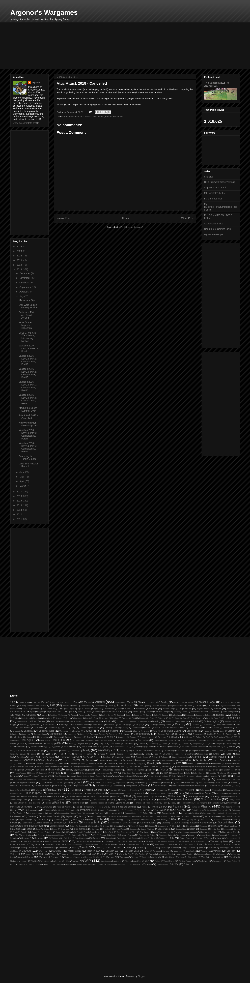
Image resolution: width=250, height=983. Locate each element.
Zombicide (121, 864)
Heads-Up (118, 116)
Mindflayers (37, 790)
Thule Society (108, 844)
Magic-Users (121, 782)
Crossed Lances (147, 737)
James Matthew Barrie (85, 776)
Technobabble (231, 838)
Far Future (168, 751)
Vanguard (167, 851)
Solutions (95, 829)
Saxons (13, 822)
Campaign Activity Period (161, 724)
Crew (100, 737)
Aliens (128, 708)
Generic (90, 760)
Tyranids (202, 848)
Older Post (187, 218)
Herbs (205, 766)
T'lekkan (144, 838)
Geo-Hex (103, 760)
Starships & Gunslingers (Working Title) (53, 835)
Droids (164, 743)
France (227, 754)
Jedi (116, 776)
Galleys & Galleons (160, 757)
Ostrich (161, 800)
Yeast (85, 864)
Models (89, 790)
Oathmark (90, 796)
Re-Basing (99, 813)
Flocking (119, 754)
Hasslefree (135, 766)
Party (165, 803)
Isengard (14, 776)
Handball (228, 763)
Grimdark (111, 763)
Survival (25, 838)
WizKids (137, 861)
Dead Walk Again (92, 740)
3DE (175, 702)
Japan (99, 776)
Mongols (114, 790)
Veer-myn (178, 851)
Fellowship (181, 751)
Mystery (113, 793)
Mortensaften (217, 790)
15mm (76, 702)
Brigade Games (182, 721)
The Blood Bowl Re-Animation (217, 84)
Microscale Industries (180, 786)
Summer (193, 835)
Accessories (85, 705)
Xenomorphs (58, 864)
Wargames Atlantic (166, 854)
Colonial (231, 731)
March (23, 486)
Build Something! (213, 198)
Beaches (59, 718)
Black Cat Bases (181, 718)
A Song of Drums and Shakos (33, 705)
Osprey (111, 799)
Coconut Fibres (211, 731)
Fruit (77, 757)
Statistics (75, 835)
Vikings (38, 853)
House (237, 769)
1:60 (27, 702)
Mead (69, 785)
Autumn (64, 715)
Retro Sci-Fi (176, 816)
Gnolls (181, 760)
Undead (26, 850)
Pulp (166, 810)
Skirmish (214, 826)
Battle (15, 718)
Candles (219, 725)
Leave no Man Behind (134, 779)
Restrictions (148, 816)
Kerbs (174, 776)
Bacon (128, 715)
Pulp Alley (181, 810)
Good (234, 760)
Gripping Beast (145, 763)
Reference (207, 813)
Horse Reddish (203, 770)
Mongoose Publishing (129, 790)
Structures (163, 835)
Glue (174, 760)
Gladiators (165, 760)
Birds (152, 718)
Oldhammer (175, 796)
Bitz (170, 718)
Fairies (64, 751)
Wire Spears (106, 861)
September (25, 287)
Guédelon (166, 763)
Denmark (191, 740)
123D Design (64, 702)
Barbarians (176, 715)
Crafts (90, 737)
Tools (199, 844)
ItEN (50, 776)
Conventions (98, 116)
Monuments (162, 790)
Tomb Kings (159, 844)
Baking (148, 715)
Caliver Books (97, 724)
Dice (22, 743)
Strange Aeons (126, 835)
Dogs (71, 743)
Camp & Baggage (124, 725)
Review (196, 816)
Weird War (156, 857)
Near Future (205, 793)
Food (156, 754)
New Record (15, 796)
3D (139, 702)
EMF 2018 (97, 747)
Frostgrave (65, 757)
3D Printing (162, 702)
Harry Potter (70, 766)
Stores (113, 835)
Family (86, 750)
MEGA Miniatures (102, 786)
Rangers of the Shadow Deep (69, 813)
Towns (217, 844)
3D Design (150, 702)
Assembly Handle (180, 712)
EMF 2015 (86, 747)
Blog (208, 718)
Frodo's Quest (47, 757)
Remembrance (231, 813)
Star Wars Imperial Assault (185, 832)
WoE (147, 861)
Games (196, 756)
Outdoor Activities (211, 799)
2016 (19, 496)
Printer (139, 810)
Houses (32, 773)
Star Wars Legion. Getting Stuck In (28, 306)
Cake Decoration (80, 724)
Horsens (215, 770)
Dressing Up (153, 743)
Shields (106, 826)
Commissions (40, 734)
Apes (32, 711)
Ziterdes (110, 864)
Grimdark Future (126, 763)
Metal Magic (161, 785)
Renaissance (16, 816)
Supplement (232, 835)
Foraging (177, 754)
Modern (101, 790)
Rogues (36, 820)
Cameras (110, 725)
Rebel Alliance (149, 813)
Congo (82, 734)
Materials (26, 786)
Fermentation (232, 751)
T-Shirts (135, 838)
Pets (77, 807)
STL (94, 835)
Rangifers (88, 813)
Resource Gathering (98, 816)
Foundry (215, 754)
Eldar (66, 747)
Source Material (120, 829)
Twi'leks (174, 848)
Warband (152, 854)
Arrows (135, 712)
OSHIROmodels (99, 800)
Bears (68, 718)
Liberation (178, 779)
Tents (55, 841)
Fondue (148, 754)
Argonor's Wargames (44, 12)
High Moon (39, 770)
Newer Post (63, 218)
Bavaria (36, 718)
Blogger (141, 976)
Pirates (154, 807)
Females (201, 750)
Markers (234, 783)
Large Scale (81, 779)
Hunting (71, 773)
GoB (189, 760)
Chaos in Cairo (159, 728)
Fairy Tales (75, 751)
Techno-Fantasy (213, 838)
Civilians (114, 731)
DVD (12, 747)
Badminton (138, 715)
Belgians (104, 718)
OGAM (127, 796)
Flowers (130, 754)
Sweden (96, 838)
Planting (194, 807)
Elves (74, 746)
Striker (153, 835)
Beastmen (78, 718)
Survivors (38, 838)
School (87, 823)
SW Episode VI (55, 838)
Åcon (111, 705)
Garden (54, 760)
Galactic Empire (122, 757)
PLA (165, 807)
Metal (144, 785)
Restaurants (136, 816)
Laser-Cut (109, 779)
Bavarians (47, 718)
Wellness (180, 857)
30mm (130, 702)
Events (108, 116)
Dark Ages (27, 740)
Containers (125, 734)
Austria (44, 715)
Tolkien (146, 844)
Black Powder (197, 718)
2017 (19, 491)
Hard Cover (17, 766)
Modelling (76, 790)
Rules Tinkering (116, 820)
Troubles (139, 848)
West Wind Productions (212, 857)
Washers (110, 857)
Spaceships (181, 829)
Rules (100, 819)
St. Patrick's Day (80, 832)
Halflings (205, 763)
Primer (119, 810)
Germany (127, 760)
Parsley (157, 803)
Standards (95, 832)
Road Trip (232, 816)
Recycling (185, 813)
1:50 (20, 702)
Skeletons (190, 826)
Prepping (85, 810)
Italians (35, 776)
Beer (96, 718)
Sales (184, 820)
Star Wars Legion (208, 832)
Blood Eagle (233, 718)
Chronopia (63, 731)
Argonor (36, 82)
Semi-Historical (57, 826)
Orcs (25, 799)
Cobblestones (193, 731)
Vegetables (191, 851)
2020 (19, 260)
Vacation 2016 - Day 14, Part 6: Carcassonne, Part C (28, 399)
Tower (209, 844)
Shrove (141, 826)
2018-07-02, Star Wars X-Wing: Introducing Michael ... (27, 336)
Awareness (83, 715)
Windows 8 (58, 861)
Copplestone (231, 734)
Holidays (129, 770)
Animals (217, 708)
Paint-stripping (34, 803)
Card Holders (25, 727)
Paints (111, 802)
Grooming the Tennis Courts (27, 457)
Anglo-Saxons (203, 708)
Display (50, 743)
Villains (53, 854)
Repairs (57, 816)
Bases (209, 715)
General (75, 760)
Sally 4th (193, 820)
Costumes (69, 737)
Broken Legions (211, 721)
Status (85, 835)
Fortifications (203, 754)
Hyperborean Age (102, 773)
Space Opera (164, 829)
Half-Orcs (192, 763)
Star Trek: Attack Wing (126, 832)
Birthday (161, 718)
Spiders (237, 829)
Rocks (13, 819)
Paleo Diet (124, 802)
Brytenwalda (34, 725)
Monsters (147, 790)
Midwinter (227, 786)
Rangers (50, 813)
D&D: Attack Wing (222, 737)
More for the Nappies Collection (25, 325)
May (21, 476)
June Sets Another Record (28, 465)
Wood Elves (168, 861)
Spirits (15, 832)
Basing (220, 714)
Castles (95, 727)
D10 (235, 737)
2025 (19, 246)
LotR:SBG (95, 782)
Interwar (223, 773)
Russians (148, 819)
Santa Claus (204, 819)
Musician (100, 793)
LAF (49, 779)
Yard (78, 864)
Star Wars (144, 832)
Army (124, 711)
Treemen (99, 848)
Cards (63, 727)
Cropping (122, 737)
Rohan (45, 819)
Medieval (82, 785)
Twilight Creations (188, 848)
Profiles (149, 810)
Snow (54, 829)
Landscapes (68, 779)
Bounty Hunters (130, 721)
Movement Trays (232, 790)
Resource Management (119, 816)
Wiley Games (45, 861)
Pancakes (139, 803)
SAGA (172, 819)
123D (54, 702)
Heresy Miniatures (219, 766)
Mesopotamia (131, 786)
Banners (165, 715)
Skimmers (203, 826)
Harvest (108, 766)
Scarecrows (27, 823)
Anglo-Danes (185, 708)
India (188, 773)
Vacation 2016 (93, 851)
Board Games (38, 721)
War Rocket (140, 854)
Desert (200, 740)
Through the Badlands (73, 844)
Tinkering (128, 844)
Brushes (23, 725)
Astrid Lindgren (229, 711)
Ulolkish (212, 848)
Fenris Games (217, 751)
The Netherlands (185, 841)
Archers (89, 712)
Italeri (26, 776)
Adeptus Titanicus (176, 706)
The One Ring (201, 841)
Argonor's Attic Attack (215, 187)
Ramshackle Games (36, 813)
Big (133, 718)
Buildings (63, 724)
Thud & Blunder (92, 844)
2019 (19, 264)
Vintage (76, 854)
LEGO (149, 779)
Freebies (21, 757)
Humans (55, 772)
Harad (237, 763)
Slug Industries (230, 826)
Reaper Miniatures (132, 813)
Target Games (186, 838)
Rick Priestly (210, 816)
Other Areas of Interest (180, 799)
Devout (13, 743)
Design (209, 740)
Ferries (13, 754)
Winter (76, 861)
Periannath (232, 803)
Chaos (147, 728)
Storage (103, 835)
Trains (23, 848)
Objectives (104, 796)
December (25, 273)
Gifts (156, 760)
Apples (41, 712)
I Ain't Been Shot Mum (131, 773)
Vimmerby (63, 854)
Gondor (223, 760)
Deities (156, 740)
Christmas (29, 731)
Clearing (136, 731)
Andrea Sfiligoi (169, 708)
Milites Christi (25, 790)
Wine (68, 861)
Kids (223, 776)
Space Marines (147, 829)
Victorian (231, 851)
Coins (222, 731)
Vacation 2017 (113, 851)
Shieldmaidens (93, 826)
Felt (191, 751)
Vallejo (146, 851)
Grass (30, 763)
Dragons (102, 743)
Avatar (73, 715)
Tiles (120, 844)
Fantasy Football (153, 751)
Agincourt (98, 709)
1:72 (34, 702)
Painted (48, 803)
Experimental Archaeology (31, 750)
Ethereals (175, 747)
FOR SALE (166, 754)
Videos (28, 854)
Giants (148, 760)
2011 (19, 519)
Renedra (32, 816)
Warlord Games (25, 857)
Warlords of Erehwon (49, 857)
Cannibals (229, 725)
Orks (76, 800)
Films (69, 754)
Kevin (181, 776)
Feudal (33, 754)
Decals (119, 740)
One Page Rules (196, 796)
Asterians (215, 712)
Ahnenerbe (109, 708)
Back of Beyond (107, 715)
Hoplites (140, 770)
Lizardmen (46, 782)
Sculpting (166, 823)
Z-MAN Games (96, 864)
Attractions (31, 715)
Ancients (153, 708)
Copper (220, 734)
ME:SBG (59, 786)
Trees (108, 847)
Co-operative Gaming (171, 731)
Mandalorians (154, 782)
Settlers (72, 826)
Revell (186, 816)
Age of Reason (84, 708)
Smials (46, 829)
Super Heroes (205, 835)
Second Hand (226, 822)
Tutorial (165, 848)
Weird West (169, 857)
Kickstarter (212, 776)
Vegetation (205, 851)
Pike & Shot (102, 807)
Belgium (114, 718)
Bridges (168, 721)
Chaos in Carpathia (176, 727)
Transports (63, 848)
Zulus (186, 864)
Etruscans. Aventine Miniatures (194, 747)
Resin (81, 816)
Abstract (66, 706)
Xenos (70, 864)
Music (89, 793)
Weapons (124, 857)
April (22, 481)
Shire (124, 826)
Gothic (20, 763)
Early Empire (36, 747)
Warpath (99, 857)
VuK (102, 854)
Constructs (113, 734)
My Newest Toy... (27, 300)
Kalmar (165, 776)
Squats (58, 832)
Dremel (142, 743)
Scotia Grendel (129, 823)
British (195, 721)
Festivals (22, 754)
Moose (173, 790)
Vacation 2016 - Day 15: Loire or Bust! (28, 348)
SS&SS (67, 832)
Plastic (206, 806)
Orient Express (65, 800)
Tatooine (199, 838)
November (25, 278)
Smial (38, 829)
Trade (234, 844)
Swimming (110, 838)
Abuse (74, 706)
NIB (44, 796)
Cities (102, 731)
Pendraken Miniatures (187, 803)
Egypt (46, 747)
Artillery (150, 712)
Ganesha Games (33, 760)
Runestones (136, 820)
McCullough (39, 786)
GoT (12, 763)
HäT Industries (151, 766)
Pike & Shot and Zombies (123, 807)
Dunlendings (231, 743)
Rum (126, 820)
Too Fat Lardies (187, 844)
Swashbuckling (81, 838)
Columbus (14, 734)
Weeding (134, 857)
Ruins (90, 819)
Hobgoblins (118, 770)
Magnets (134, 782)
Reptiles (69, 816)
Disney (38, 743)
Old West (157, 796)
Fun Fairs (87, 757)
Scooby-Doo (113, 823)
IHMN (156, 773)
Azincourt (94, 715)
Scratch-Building (148, 822)
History (69, 769)
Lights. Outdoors (191, 779)
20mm (87, 702)
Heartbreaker (182, 766)
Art (142, 712)
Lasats (100, 779)
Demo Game (167, 740)
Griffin (83, 763)
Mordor (182, 790)
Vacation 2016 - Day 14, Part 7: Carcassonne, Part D (28, 386)
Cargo (73, 727)
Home (125, 218)
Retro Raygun (162, 816)
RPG (82, 819)
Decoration (143, 740)
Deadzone (107, 740)
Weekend (145, 857)
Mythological (124, 793)
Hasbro (124, 766)
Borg (119, 721)
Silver (174, 826)
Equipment (147, 746)
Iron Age (233, 773)
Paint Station (18, 803)
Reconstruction (169, 813)
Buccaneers (48, 724)
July (21, 296)
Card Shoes (39, 727)
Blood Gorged (22, 721)
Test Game (109, 841)
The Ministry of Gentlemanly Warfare (159, 841)
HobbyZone (106, 770)
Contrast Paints (164, 734)
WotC (12, 864)
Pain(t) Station (234, 800)
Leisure (158, 779)
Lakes (58, 779)
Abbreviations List (213, 223)
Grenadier (74, 763)
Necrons (219, 793)
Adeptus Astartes (159, 706)
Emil (106, 746)
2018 (19, 269)
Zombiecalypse (134, 864)
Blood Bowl (218, 718)
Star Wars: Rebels (231, 832)
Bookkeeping (96, 721)
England (135, 746)
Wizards (128, 861)
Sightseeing (163, 826)
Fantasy (104, 750)
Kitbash (19, 779)
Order (35, 800)
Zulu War (174, 864)
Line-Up (205, 779)
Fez (42, 754)
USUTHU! (57, 851)
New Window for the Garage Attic (28, 424)
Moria (191, 790)
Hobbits (93, 769)
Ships (116, 826)
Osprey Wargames (144, 799)
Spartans (203, 829)
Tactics (162, 838)
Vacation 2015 (74, 851)
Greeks (61, 763)
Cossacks (58, 737)
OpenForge (224, 796)
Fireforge (90, 754)
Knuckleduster (30, 779)
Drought (174, 743)
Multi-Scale (53, 793)
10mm (44, 702)
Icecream (146, 773)
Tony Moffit (172, 844)
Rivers (222, 816)
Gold (214, 760)
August (23, 291)
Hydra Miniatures (86, 773)
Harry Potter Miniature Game (90, 766)
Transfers (33, 847)
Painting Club (78, 802)
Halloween (216, 763)
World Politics (232, 861)
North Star (56, 796)
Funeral (97, 757)
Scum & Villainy (180, 823)
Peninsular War (217, 803)
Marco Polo (190, 782)
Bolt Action (74, 721)
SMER (30, 829)
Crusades (162, 737)
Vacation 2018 (132, 851)
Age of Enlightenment (30, 709)
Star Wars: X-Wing (24, 835)
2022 (19, 255)
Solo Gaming (80, 829)
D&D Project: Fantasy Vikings (219, 182)
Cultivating (188, 737)
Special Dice (215, 829)
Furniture (107, 757)
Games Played (217, 756)
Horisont (151, 769)
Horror (164, 769)
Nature (170, 793)
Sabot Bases (160, 820)
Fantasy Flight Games (131, 750)
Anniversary (232, 708)
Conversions (198, 734)
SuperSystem (219, 835)
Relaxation (218, 813)
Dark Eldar (44, 740)
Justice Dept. (154, 776)
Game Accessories (180, 757)
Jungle (140, 776)
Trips (118, 847)
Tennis (46, 841)
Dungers (219, 743)
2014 (19, 505)
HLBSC (81, 770)
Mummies (67, 793)
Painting (59, 802)
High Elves (24, 769)
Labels (42, 779)
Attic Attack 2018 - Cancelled (28, 417)
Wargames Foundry (205, 854)
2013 (19, 510)
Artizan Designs (163, 711)
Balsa (156, 715)
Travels (83, 847)
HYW (115, 773)
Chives (237, 728)
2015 (19, 500)
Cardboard (52, 727)
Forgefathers (189, 754)
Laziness (120, 779)
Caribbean (84, 727)
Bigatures (143, 718)
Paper (148, 803)
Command (25, 734)
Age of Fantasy (49, 708)
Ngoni (37, 796)
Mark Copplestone (206, 783)
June (22, 472)
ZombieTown (162, 864)
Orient (54, 800)
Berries (125, 718)
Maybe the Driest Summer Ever (28, 409)
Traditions (14, 848)
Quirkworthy (223, 810)
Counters (79, 737)
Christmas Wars (46, 731)
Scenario (58, 822)
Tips (137, 844)
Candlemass (207, 725)
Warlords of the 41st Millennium (78, 857)
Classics (126, 731)
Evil (11, 751)
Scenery (73, 822)
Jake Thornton (60, 776)
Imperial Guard (177, 773)
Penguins (203, 803)
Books (108, 721)
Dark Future (59, 740)
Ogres (139, 796)
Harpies (59, 766)
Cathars (108, 728)
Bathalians (236, 715)
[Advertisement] (111, 45)
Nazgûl (193, 793)
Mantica (179, 783)
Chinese (215, 727)
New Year (27, 796)
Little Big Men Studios (24, 782)
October (24, 282)
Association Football (199, 711)
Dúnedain (185, 743)
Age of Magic (68, 708)
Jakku (71, 776)
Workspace (218, 861)
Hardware (29, 766)
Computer (72, 734)
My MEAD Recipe (213, 234)
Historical (53, 769)
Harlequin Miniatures (45, 766)
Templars (37, 841)
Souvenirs (133, 829)
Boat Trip (54, 721)
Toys (226, 844)
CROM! (110, 737)
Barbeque (189, 715)
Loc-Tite (59, 783)
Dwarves (21, 746)
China (206, 728)
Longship (69, 782)
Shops (132, 826)
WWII (47, 864)
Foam (139, 754)
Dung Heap (197, 743)
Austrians (53, 715)
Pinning (145, 807)
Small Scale (16, 829)
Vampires (156, 851)
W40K (111, 854)
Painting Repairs (97, 803)
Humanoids (43, 773)
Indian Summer (199, 773)
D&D (208, 737)
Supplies (14, 838)
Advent (189, 705)
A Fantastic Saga (205, 702)
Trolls (128, 847)
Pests (59, 807)
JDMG (108, 776)
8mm (190, 702)
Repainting (45, 816)
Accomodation (100, 706)
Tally (172, 838)
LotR (79, 782)
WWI (39, 864)
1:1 (11, 702)
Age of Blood (226, 706)
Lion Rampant (222, 779)
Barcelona (200, 715)
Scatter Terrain (42, 823)
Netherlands (231, 793)
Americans (140, 708)
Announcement (71, 116)
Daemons (14, 740)
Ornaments (85, 800)
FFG (51, 754)
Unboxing (223, 848)
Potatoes (48, 810)
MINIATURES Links (214, 193)
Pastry (173, 803)
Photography (88, 807)
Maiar (143, 783)
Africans (212, 705)
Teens (26, 841)
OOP (212, 796)
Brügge (13, 724)
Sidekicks (151, 826)
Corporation (43, 737)
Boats (64, 721)
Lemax (167, 779)
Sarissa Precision (221, 819)
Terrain (64, 841)
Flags (111, 754)
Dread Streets (115, 743)
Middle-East (215, 786)
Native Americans (156, 793)
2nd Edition (119, 702)
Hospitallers (225, 770)
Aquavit (70, 711)
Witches (117, 861)
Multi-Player (17, 793)
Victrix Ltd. (15, 854)
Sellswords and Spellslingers (27, 825)
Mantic (167, 782)
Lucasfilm (108, 783)
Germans (114, 760)
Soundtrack (106, 829)
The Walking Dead (219, 841)
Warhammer (221, 854)
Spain (192, 829)
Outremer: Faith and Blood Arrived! (27, 315)
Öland (147, 796)
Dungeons (209, 743)
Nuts (80, 796)
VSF (94, 854)
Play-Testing (226, 807)
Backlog (120, 715)
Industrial (212, 773)
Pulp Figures (197, 810)
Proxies (158, 810)
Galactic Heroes (142, 757)
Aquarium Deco (54, 711)
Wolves (157, 861)
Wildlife (34, 861)
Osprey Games (126, 800)
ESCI (165, 746)
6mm (182, 702)
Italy (42, 776)
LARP (91, 779)
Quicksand (210, 810)
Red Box (196, 813)
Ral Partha (18, 813)
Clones (146, 731)
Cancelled (195, 725)
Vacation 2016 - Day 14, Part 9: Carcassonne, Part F (28, 360)
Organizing (44, 800)
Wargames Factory (185, 854)
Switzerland (122, 838)
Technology (15, 841)
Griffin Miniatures (96, 763)
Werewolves (192, 857)
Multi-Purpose (34, 793)
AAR (52, 705)
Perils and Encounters (21, 807)
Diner (30, 743)
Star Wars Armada (162, 832)
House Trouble (20, 773)
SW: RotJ (67, 838)
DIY (59, 743)
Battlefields (25, 718)
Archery (98, 711)
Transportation (49, 848)
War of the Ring (125, 854)
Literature (236, 779)
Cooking (210, 734)
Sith (181, 826)
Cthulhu (175, 737)
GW (178, 763)
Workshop (203, 861)
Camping (180, 724)
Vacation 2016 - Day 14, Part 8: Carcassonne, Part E (28, 373)
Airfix (120, 709)
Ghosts (140, 760)
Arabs (80, 712)
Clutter (154, 731)
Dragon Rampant (85, 743)
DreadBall (128, 743)
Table (153, 838)
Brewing (156, 721)
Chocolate (17, 731)
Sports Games (37, 832)
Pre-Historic (59, 810)
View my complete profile (26, 123)
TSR (148, 848)
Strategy (142, 835)
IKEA (166, 773)
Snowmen (65, 829)
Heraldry (195, 766)
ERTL (157, 747)
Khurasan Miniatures (196, 776)
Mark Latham (221, 782)
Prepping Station (105, 810)
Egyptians (56, 746)
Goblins (203, 760)
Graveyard (50, 763)
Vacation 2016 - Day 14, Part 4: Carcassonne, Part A (28, 447)
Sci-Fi (96, 822)
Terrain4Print (95, 841)
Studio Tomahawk (178, 835)
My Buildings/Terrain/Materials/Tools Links (220, 207)
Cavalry (124, 727)
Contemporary (142, 733)
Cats (116, 727)
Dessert (219, 740)
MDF (49, 786)
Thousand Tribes (52, 844)
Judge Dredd (127, 776)
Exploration (54, 751)
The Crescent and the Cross (129, 841)
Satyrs (234, 820)
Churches (76, 731)
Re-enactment (113, 813)
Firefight (78, 754)
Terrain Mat (81, 841)
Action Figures (144, 706)
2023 (19, 251)
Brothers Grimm (231, 721)
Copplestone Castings (21, 737)
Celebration (137, 727)
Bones (84, 721)
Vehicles (217, 851)
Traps (74, 848)
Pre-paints (72, 810)
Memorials (117, 786)
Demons (180, 740)
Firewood (101, 754)
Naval (181, 793)
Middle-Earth (198, 785)
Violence (85, 854)
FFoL (61, 754)
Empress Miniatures (120, 747)
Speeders (227, 829)
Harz (116, 766)
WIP (88, 860)
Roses (74, 820)
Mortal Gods (204, 790)
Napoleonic (139, 793)
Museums (79, 793)
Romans (57, 819)
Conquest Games (97, 734)
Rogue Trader (24, 820)
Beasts (88, 718)
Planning (178, 806)
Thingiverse (34, 844)
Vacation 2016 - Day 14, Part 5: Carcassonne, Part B (28, 434)
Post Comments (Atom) (131, 227)
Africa (200, 705)
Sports (24, 832)
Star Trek (109, 832)
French (32, 757)
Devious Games (231, 740)
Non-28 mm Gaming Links (218, 229)
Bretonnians (144, 721)
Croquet (133, 737)
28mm (100, 702)
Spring (49, 832)
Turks (156, 848)
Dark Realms (77, 740)
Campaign (139, 724)
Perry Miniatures (44, 807)
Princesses (129, 810)
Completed (55, 733)
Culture (199, 737)
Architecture (111, 711)
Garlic (65, 760)
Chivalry (226, 727)
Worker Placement (187, 861)
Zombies (147, 864)
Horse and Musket (183, 769)
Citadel (88, 730)
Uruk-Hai (43, 851)
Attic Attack (85, 116)
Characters (193, 727)
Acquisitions (124, 705)
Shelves (82, 826)
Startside (208, 176)
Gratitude (39, 763)
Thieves (22, 844)
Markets (13, 786)
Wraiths (21, 864)
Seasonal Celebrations (201, 822)
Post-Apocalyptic (30, 810)
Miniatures (53, 789)
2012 (19, 514)
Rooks (66, 820)
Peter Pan (68, 807)
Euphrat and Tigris (217, 746)
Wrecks (31, 864)
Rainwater (236, 810)
